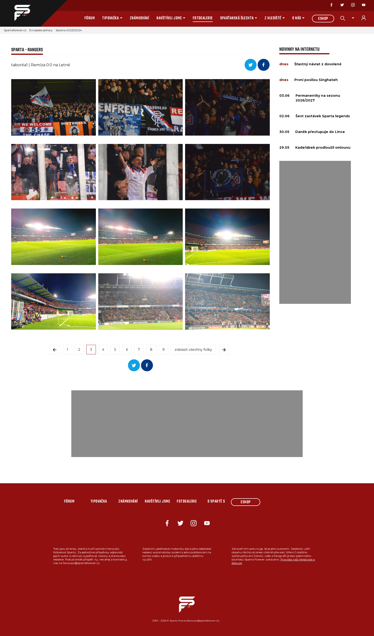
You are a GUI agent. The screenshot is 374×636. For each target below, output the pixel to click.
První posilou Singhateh (316, 80)
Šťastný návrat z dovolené (318, 64)
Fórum (89, 18)
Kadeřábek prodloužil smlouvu (322, 147)
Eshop (323, 19)
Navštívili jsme (169, 18)
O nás (296, 18)
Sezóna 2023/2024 (69, 30)
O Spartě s (216, 502)
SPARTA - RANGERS (27, 50)
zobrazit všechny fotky (193, 349)
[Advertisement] (315, 232)
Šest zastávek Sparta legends (323, 116)
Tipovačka (110, 18)
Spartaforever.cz (15, 30)
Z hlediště (273, 18)
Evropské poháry (41, 30)
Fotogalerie (203, 18)
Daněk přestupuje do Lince (320, 132)
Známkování (139, 18)
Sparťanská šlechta (237, 18)
